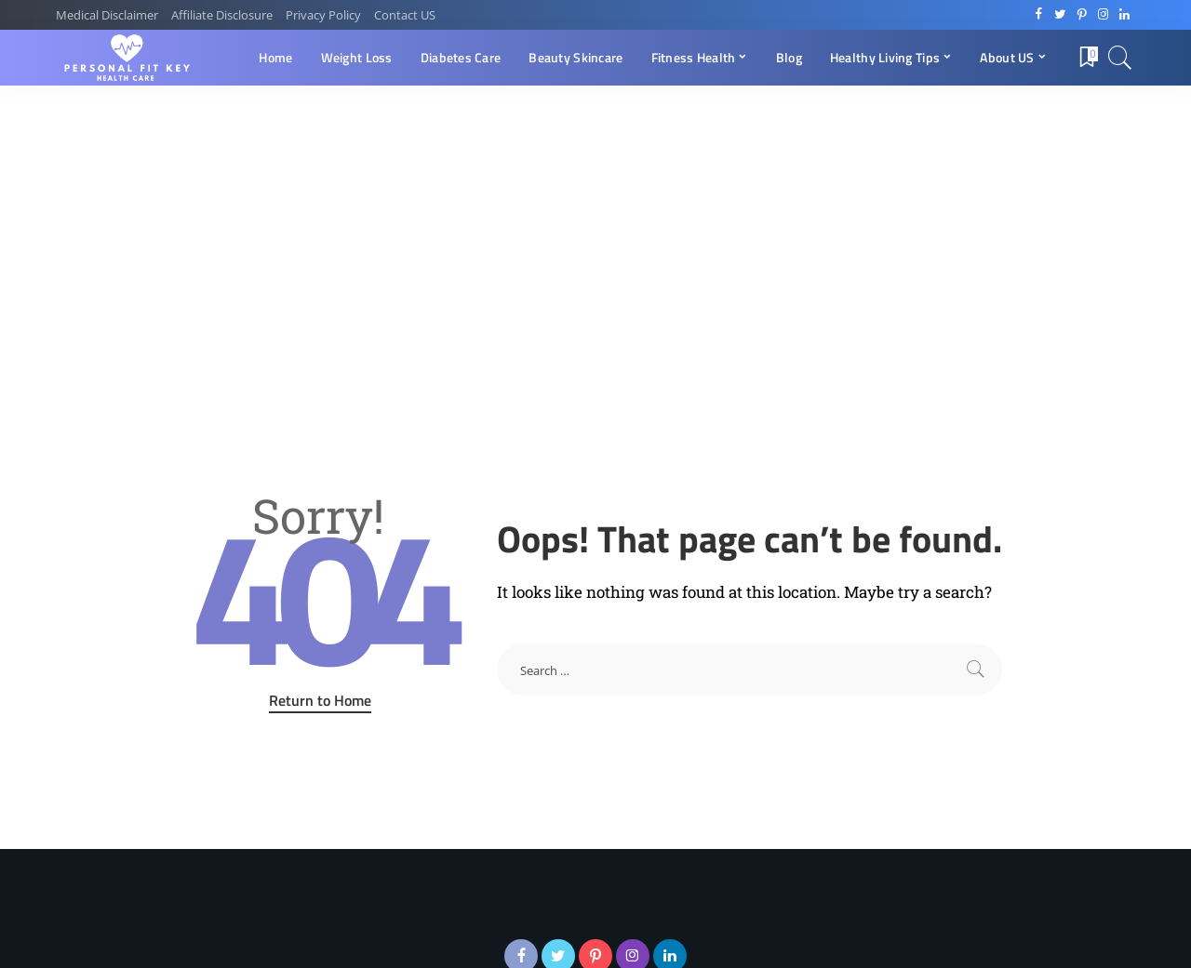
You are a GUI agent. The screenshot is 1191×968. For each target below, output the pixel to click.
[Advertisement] (595, 225)
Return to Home (320, 700)
